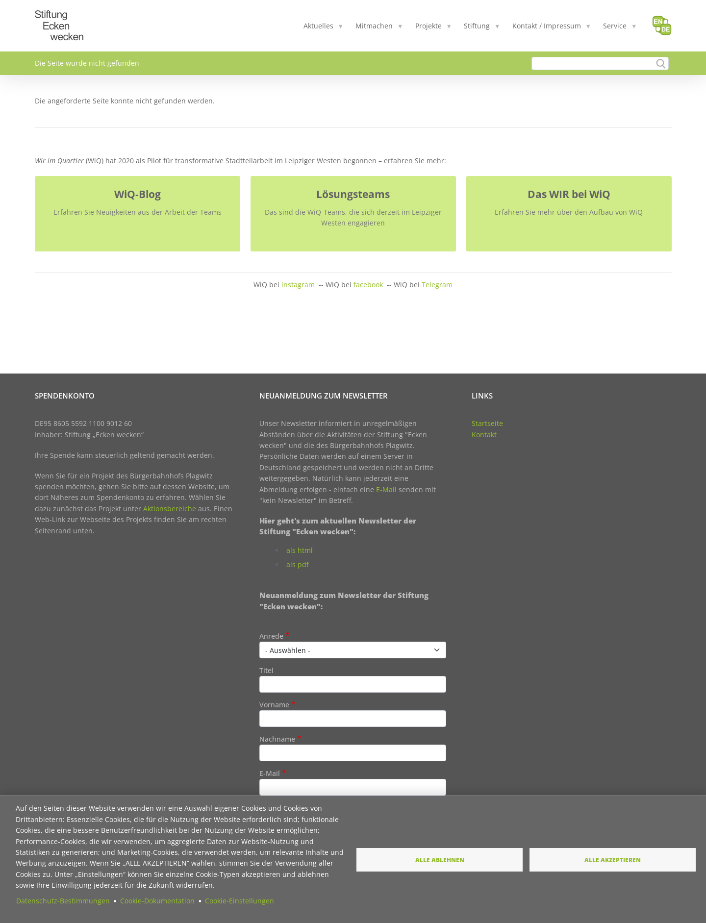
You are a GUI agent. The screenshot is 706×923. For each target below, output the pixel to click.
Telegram (437, 284)
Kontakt (484, 434)
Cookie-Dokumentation (157, 900)
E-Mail (386, 489)
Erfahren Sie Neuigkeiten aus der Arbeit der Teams (137, 212)
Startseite (487, 423)
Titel (266, 670)
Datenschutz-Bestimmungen (63, 900)
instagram (298, 284)
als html (299, 550)
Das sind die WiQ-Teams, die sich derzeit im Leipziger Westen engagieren (353, 217)
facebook (368, 284)
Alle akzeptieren (612, 860)
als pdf (297, 564)
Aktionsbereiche (169, 508)
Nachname (277, 739)
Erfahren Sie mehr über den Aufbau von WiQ (569, 212)
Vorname (274, 704)
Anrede (271, 636)
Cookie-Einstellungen (239, 900)
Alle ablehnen (439, 860)
